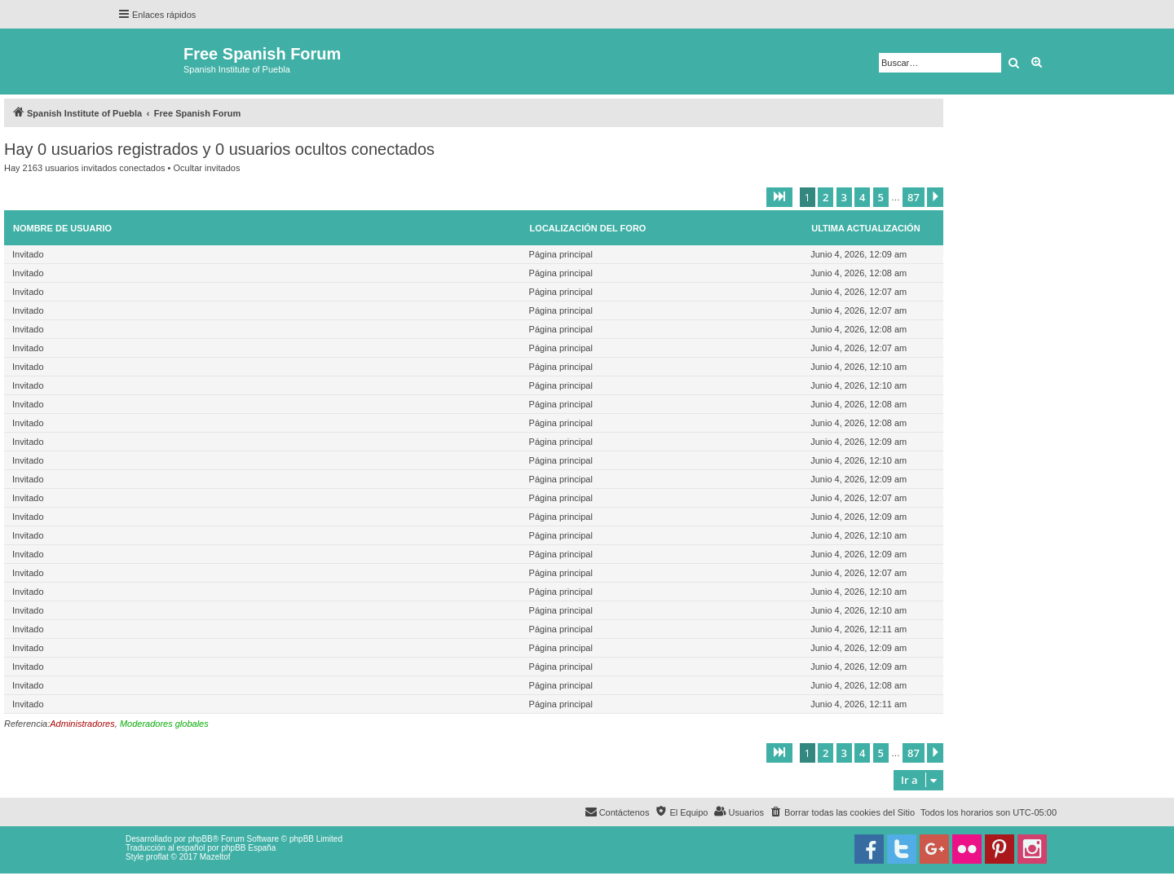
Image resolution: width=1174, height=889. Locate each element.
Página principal (561, 254)
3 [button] (844, 197)
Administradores (82, 723)
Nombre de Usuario (62, 228)
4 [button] (862, 197)
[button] (779, 197)
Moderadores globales (164, 723)
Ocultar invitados (206, 168)
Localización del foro (588, 228)
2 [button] (825, 197)
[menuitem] (842, 812)
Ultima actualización (865, 228)
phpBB (200, 838)
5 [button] (881, 197)
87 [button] (913, 197)
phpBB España (248, 847)
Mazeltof (215, 856)
